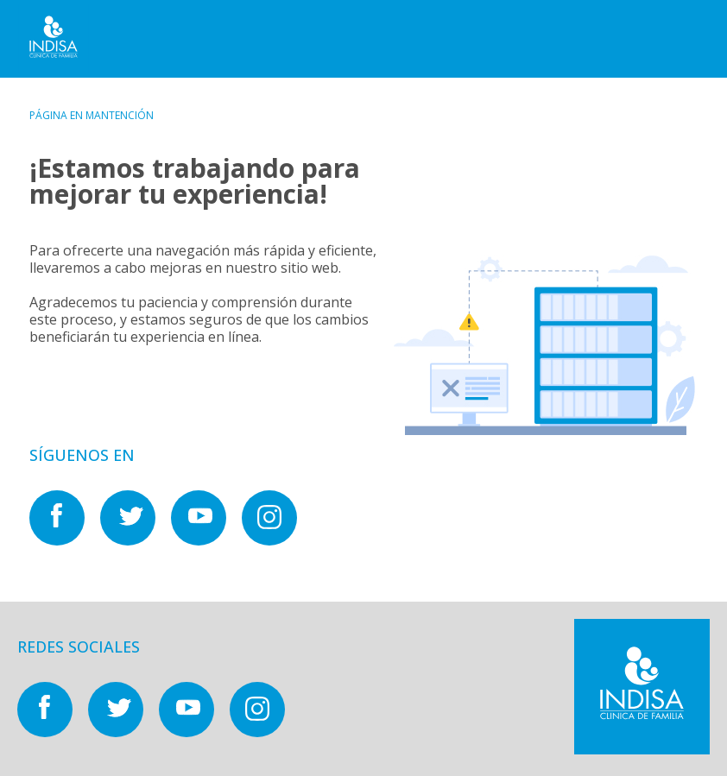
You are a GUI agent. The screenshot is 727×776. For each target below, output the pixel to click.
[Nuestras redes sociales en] (64, 540)
